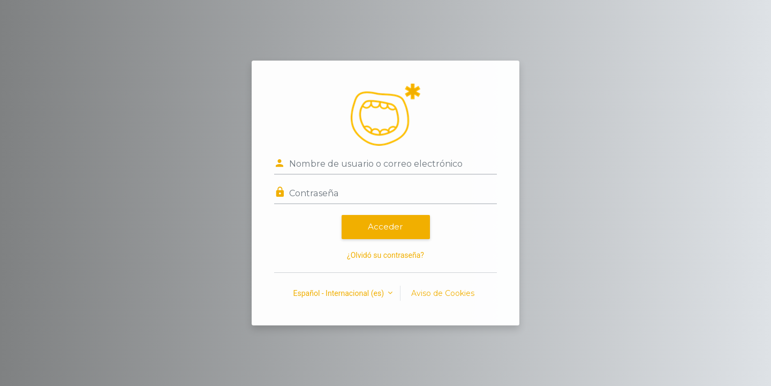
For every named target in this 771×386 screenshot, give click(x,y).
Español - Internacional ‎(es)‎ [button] (339, 293)
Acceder (385, 226)
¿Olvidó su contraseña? (385, 255)
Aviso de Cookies (442, 293)
